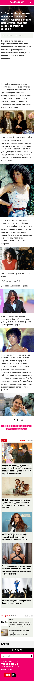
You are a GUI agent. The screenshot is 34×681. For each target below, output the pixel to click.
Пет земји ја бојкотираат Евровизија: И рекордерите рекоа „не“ (16, 601)
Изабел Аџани (6, 426)
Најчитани (5, 644)
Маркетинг (10, 661)
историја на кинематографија (17, 429)
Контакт (16, 661)
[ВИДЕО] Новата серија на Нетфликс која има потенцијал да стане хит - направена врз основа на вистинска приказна (16, 504)
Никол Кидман (18, 426)
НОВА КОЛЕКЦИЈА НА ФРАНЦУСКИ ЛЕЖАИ (19, 630)
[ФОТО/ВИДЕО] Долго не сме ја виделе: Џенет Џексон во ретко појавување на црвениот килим (14, 537)
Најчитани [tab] (30, 440)
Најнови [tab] (22, 440)
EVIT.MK (11, 620)
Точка (3, 35)
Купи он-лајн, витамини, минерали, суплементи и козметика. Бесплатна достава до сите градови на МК (20, 624)
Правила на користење (6, 669)
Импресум (3, 661)
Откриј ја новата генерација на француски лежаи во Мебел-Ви (19, 634)
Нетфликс (28, 426)
